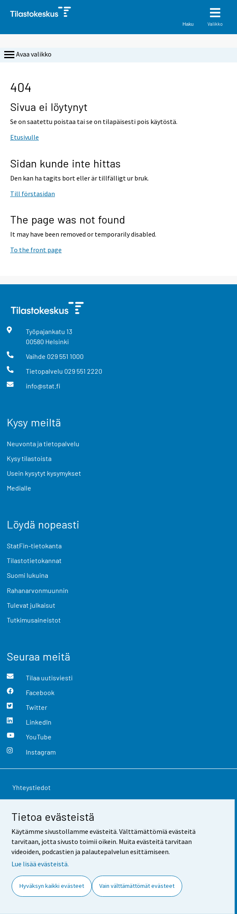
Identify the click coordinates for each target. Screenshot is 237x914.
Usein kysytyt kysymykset (44, 473)
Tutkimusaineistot (34, 620)
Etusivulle (24, 137)
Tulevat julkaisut (31, 605)
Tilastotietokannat (34, 560)
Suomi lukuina (27, 575)
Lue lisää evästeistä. (40, 864)
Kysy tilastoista (29, 458)
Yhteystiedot (31, 787)
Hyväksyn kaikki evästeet (51, 886)
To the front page (36, 249)
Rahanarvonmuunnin (37, 590)
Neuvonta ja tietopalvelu (43, 443)
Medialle (19, 488)
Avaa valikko (27, 55)
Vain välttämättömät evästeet (136, 886)
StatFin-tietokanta (34, 546)
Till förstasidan (32, 193)
